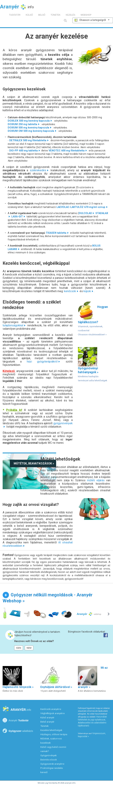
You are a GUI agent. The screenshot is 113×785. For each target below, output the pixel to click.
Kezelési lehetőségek (51, 730)
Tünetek (44, 725)
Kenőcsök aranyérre (50, 709)
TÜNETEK (55, 15)
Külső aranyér (47, 717)
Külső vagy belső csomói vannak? (53, 749)
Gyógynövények (48, 755)
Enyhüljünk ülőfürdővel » (56, 679)
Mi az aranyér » (93, 679)
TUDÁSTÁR (15, 15)
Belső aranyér (47, 721)
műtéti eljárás (96, 480)
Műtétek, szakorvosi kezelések (51, 740)
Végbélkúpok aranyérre (52, 713)
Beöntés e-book (48, 759)
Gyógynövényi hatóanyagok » (92, 364)
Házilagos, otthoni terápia (53, 734)
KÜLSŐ (29, 15)
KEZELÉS (70, 15)
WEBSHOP (86, 15)
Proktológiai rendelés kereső (51, 770)
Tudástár (16, 720)
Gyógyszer (18, 731)
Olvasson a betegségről (93, 20)
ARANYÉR (17, 709)
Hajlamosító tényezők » (18, 679)
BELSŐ (41, 15)
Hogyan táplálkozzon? (93, 318)
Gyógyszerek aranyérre (52, 763)
